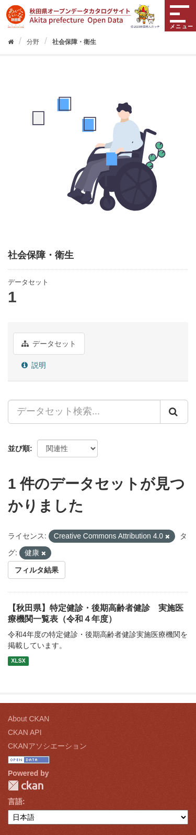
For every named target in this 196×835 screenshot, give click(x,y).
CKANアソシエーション (47, 746)
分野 (33, 42)
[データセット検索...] (84, 412)
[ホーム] (11, 42)
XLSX (18, 661)
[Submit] (174, 412)
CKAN (25, 785)
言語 (15, 801)
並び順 (19, 448)
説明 (33, 365)
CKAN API (25, 732)
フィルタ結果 (37, 570)
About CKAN (28, 719)
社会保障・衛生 (74, 42)
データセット (48, 343)
